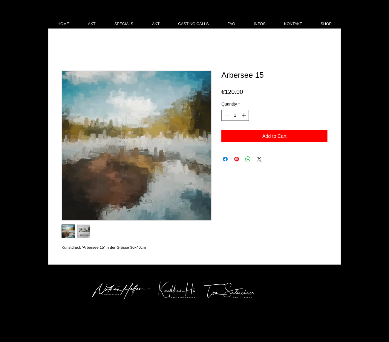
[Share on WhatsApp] (248, 159)
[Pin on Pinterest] (236, 159)
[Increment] (244, 115)
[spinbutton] (235, 115)
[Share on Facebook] (225, 159)
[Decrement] (226, 115)
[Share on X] (259, 159)
